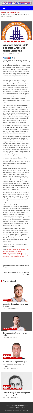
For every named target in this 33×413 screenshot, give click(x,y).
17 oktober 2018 (7, 54)
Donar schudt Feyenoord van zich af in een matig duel (16, 273)
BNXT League (6, 300)
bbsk (10, 249)
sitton (15, 256)
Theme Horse (19, 408)
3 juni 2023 (6, 337)
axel (7, 249)
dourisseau (6, 251)
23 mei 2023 (6, 397)
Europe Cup (24, 42)
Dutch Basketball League (11, 42)
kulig (27, 255)
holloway (10, 255)
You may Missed (9, 281)
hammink (23, 253)
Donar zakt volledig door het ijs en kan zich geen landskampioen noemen (15, 364)
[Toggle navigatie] (3, 8)
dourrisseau (12, 251)
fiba (11, 253)
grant (18, 253)
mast (4, 256)
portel (7, 256)
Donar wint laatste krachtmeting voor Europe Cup (17, 266)
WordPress (24, 410)
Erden (18, 251)
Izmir (19, 255)
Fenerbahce (6, 253)
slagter (19, 256)
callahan (17, 249)
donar (27, 249)
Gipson (14, 253)
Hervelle (5, 255)
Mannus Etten (17, 54)
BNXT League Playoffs (9, 328)
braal (13, 249)
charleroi (22, 249)
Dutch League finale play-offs (12, 357)
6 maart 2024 (6, 308)
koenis (23, 255)
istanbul (15, 255)
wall (23, 256)
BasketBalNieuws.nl (20, 405)
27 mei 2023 (6, 368)
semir (11, 256)
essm (21, 251)
